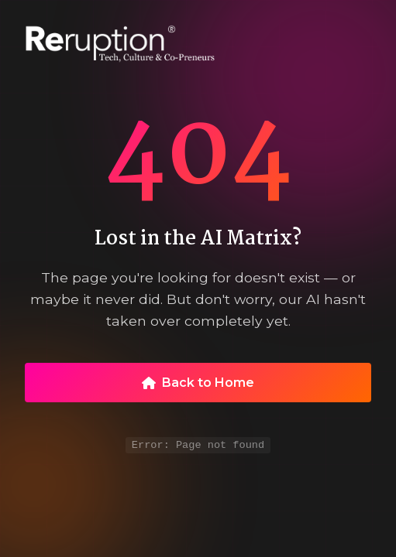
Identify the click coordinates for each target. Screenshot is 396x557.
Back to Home (198, 381)
